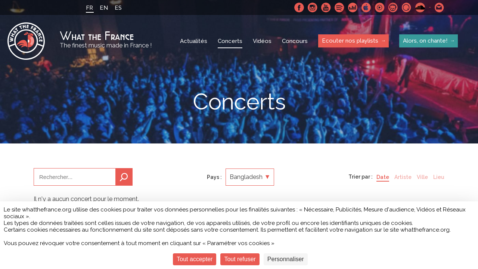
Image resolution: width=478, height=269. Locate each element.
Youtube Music (380, 7)
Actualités (193, 41)
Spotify (339, 7)
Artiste (403, 177)
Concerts (230, 41)
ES (118, 7)
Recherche (124, 177)
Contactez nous (439, 7)
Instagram (312, 7)
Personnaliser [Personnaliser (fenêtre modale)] (285, 259)
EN (104, 7)
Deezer (353, 7)
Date (382, 177)
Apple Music (366, 7)
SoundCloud (420, 7)
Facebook (299, 7)
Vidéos (262, 41)
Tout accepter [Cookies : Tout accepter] (194, 259)
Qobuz (407, 7)
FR (89, 7)
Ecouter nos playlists (350, 40)
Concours (295, 41)
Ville (422, 177)
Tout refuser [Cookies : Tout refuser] (239, 259)
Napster (393, 7)
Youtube (326, 7)
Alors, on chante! (425, 40)
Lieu (438, 177)
